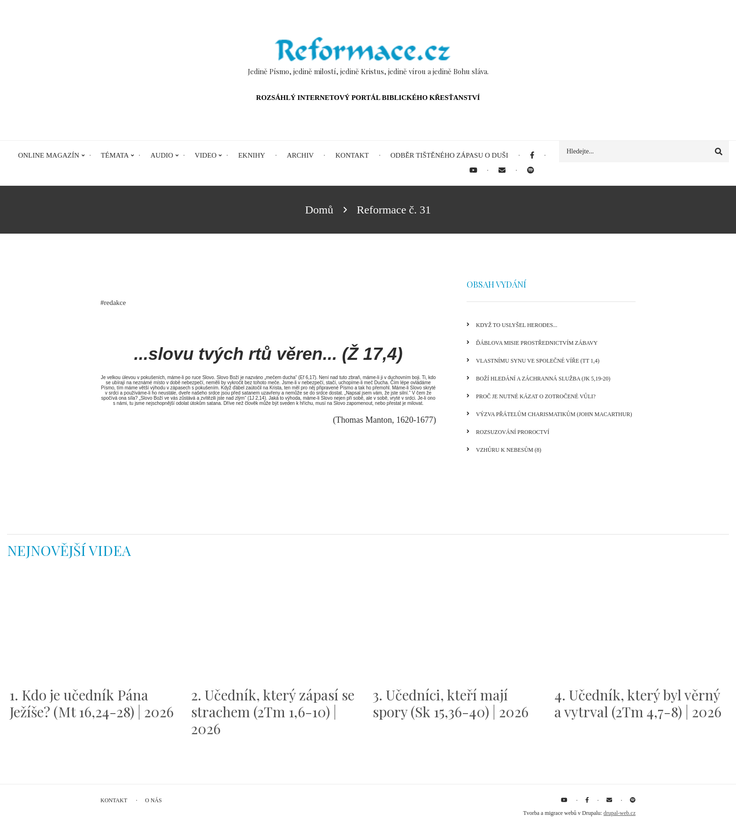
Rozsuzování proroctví (512, 432)
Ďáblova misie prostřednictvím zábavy (537, 343)
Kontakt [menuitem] (351, 155)
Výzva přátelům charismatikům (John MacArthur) (554, 414)
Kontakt (113, 800)
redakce (115, 302)
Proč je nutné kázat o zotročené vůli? (536, 396)
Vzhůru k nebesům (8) (508, 450)
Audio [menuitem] (161, 155)
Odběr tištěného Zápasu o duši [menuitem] (449, 155)
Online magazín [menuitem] (48, 155)
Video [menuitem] (206, 155)
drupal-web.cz (620, 813)
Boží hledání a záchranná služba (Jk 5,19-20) (543, 378)
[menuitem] (532, 155)
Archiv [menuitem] (300, 155)
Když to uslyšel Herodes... (516, 325)
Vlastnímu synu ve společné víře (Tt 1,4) (537, 360)
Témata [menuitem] (115, 155)
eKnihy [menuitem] (251, 155)
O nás (153, 800)
